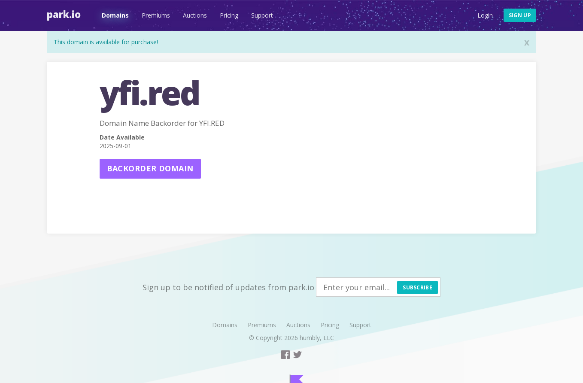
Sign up (520, 15)
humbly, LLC (317, 338)
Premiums (156, 15)
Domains (115, 15)
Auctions (195, 15)
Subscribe (417, 287)
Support (262, 15)
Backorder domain (150, 168)
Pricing (229, 15)
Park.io (64, 14)
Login (485, 15)
